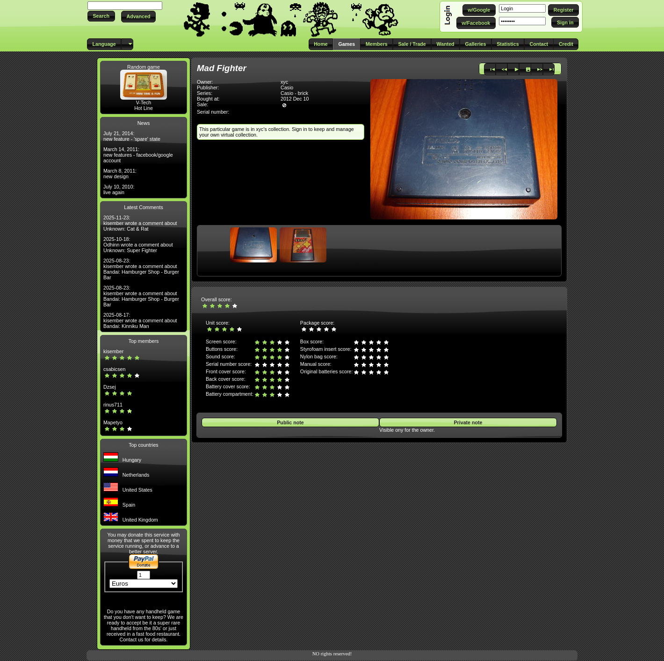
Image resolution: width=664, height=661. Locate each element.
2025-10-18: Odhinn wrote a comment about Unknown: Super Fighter (138, 244)
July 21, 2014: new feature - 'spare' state (131, 136)
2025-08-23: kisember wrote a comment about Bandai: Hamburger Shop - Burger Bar (141, 269)
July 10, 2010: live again (118, 189)
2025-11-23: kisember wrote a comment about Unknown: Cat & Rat (140, 223)
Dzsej (109, 387)
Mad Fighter (221, 68)
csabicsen (114, 369)
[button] (101, 16)
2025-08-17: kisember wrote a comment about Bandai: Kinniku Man (140, 320)
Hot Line (143, 108)
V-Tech (144, 102)
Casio (287, 87)
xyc (284, 82)
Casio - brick (294, 93)
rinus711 (113, 404)
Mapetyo (113, 422)
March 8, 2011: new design (120, 173)
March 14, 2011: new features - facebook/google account (138, 154)
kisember (113, 351)
